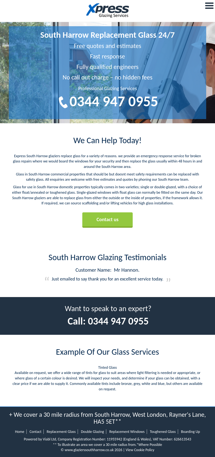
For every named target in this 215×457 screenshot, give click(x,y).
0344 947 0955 (113, 101)
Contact (35, 431)
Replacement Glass (61, 431)
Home (19, 431)
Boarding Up (190, 431)
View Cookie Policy (140, 450)
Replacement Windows (126, 431)
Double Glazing (92, 431)
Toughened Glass (163, 431)
